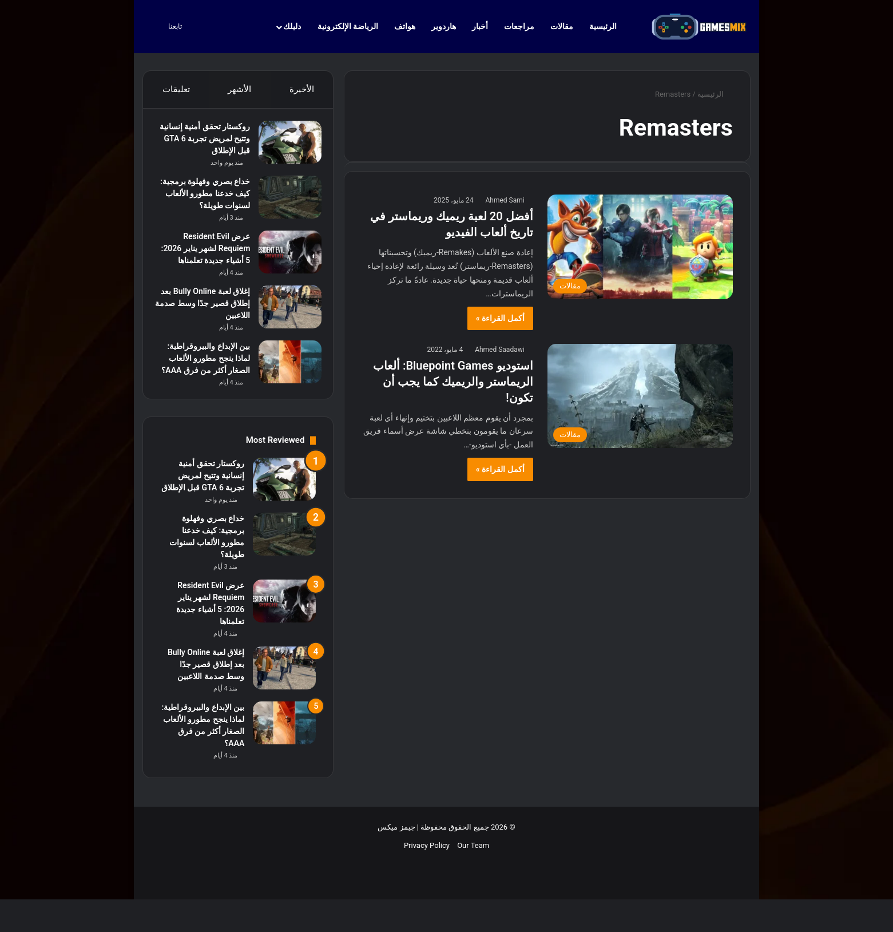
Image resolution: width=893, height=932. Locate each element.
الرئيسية (608, 26)
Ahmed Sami (504, 200)
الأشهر (239, 89)
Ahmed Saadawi (499, 350)
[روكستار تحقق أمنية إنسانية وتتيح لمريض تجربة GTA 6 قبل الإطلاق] (284, 147)
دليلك (292, 26)
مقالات (561, 26)
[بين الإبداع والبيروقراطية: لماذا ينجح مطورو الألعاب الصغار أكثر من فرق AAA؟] (284, 391)
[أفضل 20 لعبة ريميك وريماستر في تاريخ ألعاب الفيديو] (640, 247)
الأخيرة (301, 89)
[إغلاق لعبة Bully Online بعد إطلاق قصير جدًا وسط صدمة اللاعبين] (284, 336)
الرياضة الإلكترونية (347, 26)
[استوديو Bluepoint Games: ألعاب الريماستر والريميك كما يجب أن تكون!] (640, 396)
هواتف (404, 26)
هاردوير (443, 26)
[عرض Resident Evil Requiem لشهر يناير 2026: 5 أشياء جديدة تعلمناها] (284, 269)
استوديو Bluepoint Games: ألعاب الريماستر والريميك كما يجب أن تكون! (453, 381)
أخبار (480, 26)
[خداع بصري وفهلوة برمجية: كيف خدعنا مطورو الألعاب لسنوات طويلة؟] (284, 202)
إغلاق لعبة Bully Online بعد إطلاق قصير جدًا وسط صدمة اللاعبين (206, 333)
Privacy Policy (427, 893)
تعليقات (175, 89)
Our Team (473, 893)
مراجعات (519, 26)
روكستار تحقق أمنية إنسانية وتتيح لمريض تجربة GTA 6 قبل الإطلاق (203, 144)
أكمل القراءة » (500, 318)
